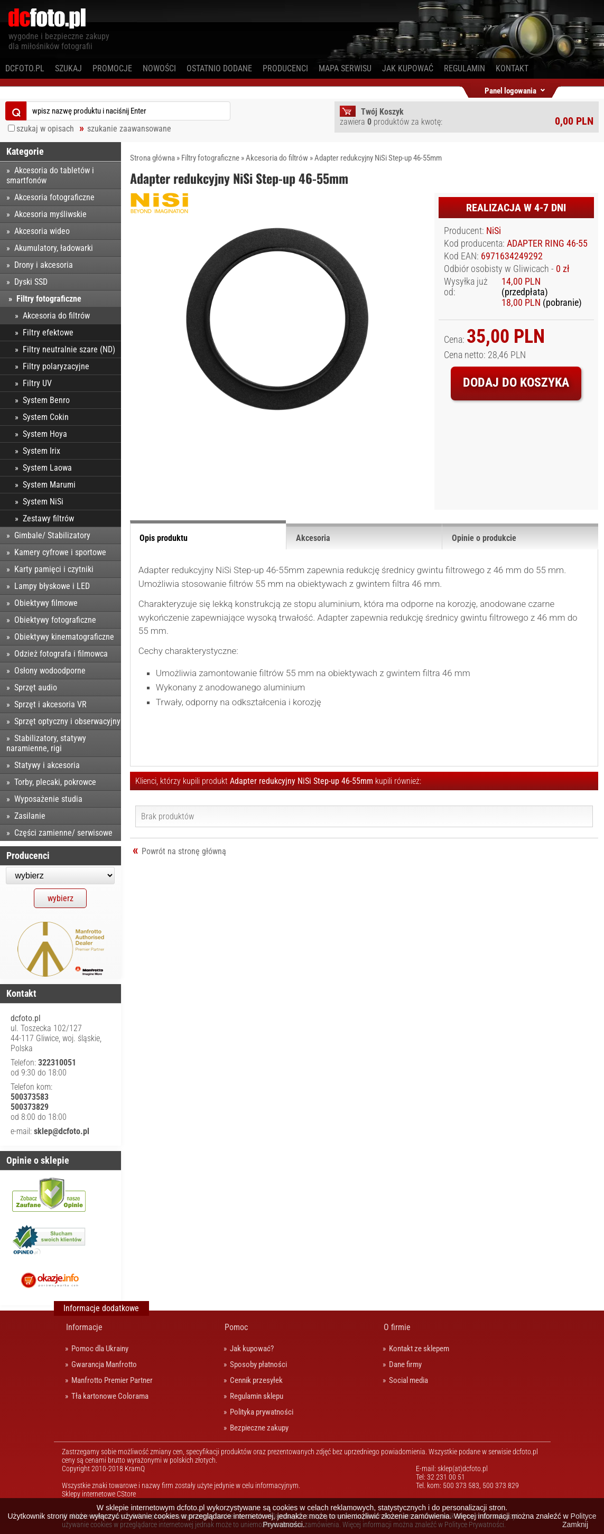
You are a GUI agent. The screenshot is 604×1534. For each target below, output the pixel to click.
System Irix (41, 451)
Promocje (112, 68)
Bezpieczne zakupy (259, 1428)
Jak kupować (407, 68)
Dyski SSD (31, 282)
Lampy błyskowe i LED (52, 586)
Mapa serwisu (345, 68)
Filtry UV (37, 383)
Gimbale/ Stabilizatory (52, 535)
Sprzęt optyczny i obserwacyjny (67, 721)
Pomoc (236, 1327)
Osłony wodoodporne (50, 671)
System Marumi (49, 485)
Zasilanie (29, 816)
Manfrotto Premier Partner (112, 1380)
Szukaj (68, 68)
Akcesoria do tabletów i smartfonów (50, 175)
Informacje (84, 1327)
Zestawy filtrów (48, 518)
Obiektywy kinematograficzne (64, 637)
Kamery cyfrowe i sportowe (60, 552)
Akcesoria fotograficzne (54, 197)
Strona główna (152, 158)
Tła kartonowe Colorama (109, 1396)
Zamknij (575, 1524)
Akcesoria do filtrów (277, 158)
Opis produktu (164, 538)
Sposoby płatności (258, 1364)
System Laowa (47, 468)
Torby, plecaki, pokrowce (55, 782)
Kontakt (512, 68)
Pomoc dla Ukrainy (99, 1348)
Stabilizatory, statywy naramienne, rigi (46, 743)
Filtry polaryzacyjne (56, 366)
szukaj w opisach (45, 129)
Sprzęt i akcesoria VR (50, 704)
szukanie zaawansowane (129, 129)
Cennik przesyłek (256, 1380)
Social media (408, 1380)
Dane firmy (405, 1364)
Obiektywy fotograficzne (55, 620)
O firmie (397, 1327)
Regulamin (464, 68)
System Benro (46, 400)
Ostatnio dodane (219, 68)
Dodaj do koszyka (516, 382)
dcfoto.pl (24, 68)
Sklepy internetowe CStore (99, 1494)
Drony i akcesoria (43, 265)
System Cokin (46, 417)
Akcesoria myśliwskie (50, 214)
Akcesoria (313, 538)
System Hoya (45, 434)
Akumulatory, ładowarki (53, 248)
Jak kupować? (252, 1348)
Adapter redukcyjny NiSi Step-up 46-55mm (378, 158)
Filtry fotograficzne (210, 158)
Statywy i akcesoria (47, 765)
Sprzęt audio (35, 687)
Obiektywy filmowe (46, 603)
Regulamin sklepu (256, 1396)
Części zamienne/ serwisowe (63, 833)
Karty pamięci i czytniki (54, 569)
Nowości (159, 68)
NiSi (493, 231)
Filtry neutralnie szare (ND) (69, 349)
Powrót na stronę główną (184, 851)
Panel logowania (510, 89)
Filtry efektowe (48, 333)
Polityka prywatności (261, 1412)
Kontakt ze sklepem (419, 1348)
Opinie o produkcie (484, 538)
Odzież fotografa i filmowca (61, 654)
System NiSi (43, 502)
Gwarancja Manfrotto (104, 1364)
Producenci (285, 68)
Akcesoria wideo (42, 231)
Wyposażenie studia (48, 799)
